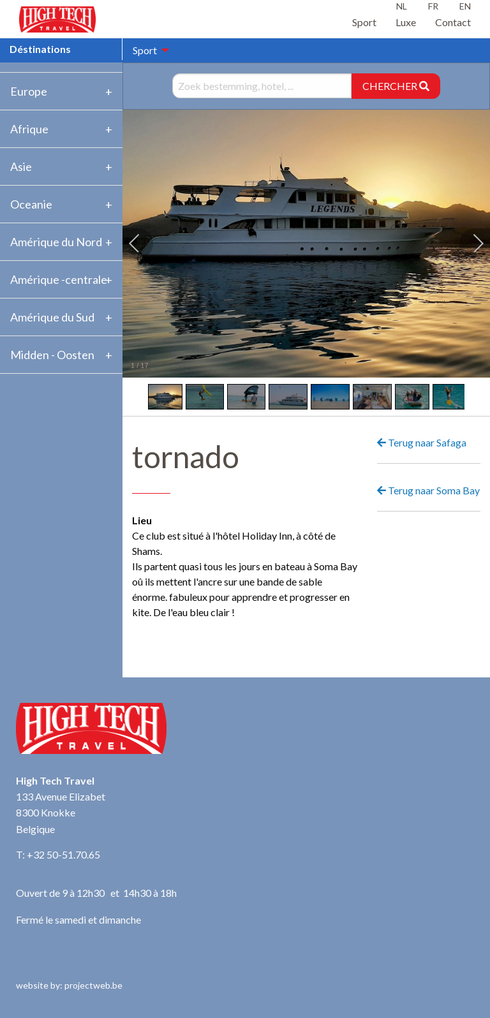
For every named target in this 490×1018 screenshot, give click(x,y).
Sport (364, 22)
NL (401, 6)
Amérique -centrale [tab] (58, 279)
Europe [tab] (28, 91)
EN (465, 6)
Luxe (406, 22)
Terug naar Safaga (421, 442)
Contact (453, 22)
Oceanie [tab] (31, 204)
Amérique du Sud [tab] (52, 317)
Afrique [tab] (29, 129)
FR (433, 6)
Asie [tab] (21, 166)
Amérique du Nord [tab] (56, 242)
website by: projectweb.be (69, 985)
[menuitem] (147, 50)
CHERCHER (395, 86)
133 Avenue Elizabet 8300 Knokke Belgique (60, 812)
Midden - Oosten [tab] (52, 355)
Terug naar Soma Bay (428, 490)
